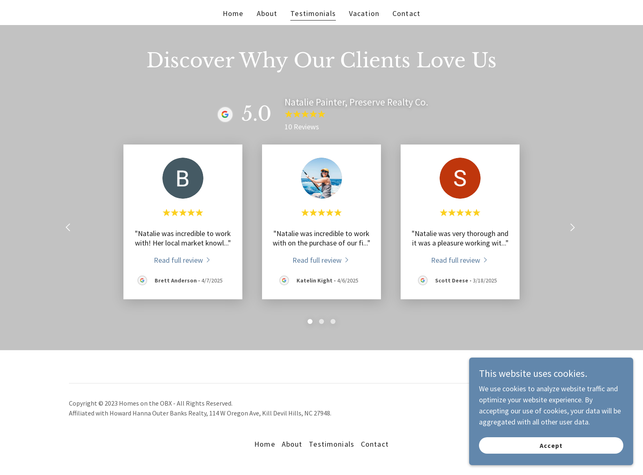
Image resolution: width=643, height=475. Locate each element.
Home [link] (233, 13)
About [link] (267, 13)
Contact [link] (406, 13)
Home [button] (264, 444)
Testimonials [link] (313, 13)
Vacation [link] (364, 13)
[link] (183, 260)
